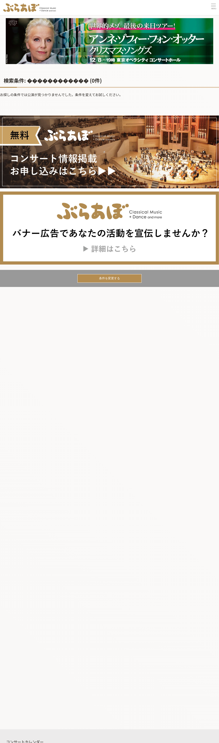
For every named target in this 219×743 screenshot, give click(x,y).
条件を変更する (109, 278)
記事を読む (15, 737)
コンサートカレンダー (25, 728)
